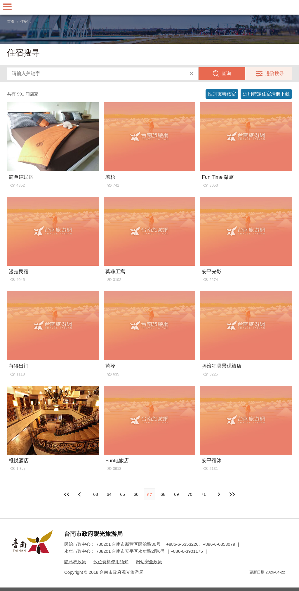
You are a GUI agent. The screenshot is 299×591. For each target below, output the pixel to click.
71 (203, 494)
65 (122, 494)
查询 (226, 73)
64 (109, 494)
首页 (11, 21)
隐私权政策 (75, 561)
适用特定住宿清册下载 (266, 93)
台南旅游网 (149, 7)
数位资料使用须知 (110, 561)
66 (135, 494)
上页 (219, 494)
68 (163, 494)
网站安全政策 (149, 561)
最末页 (232, 494)
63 (95, 494)
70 (189, 494)
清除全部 (191, 73)
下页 (80, 494)
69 (176, 494)
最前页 (67, 494)
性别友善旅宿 (222, 93)
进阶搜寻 (274, 73)
